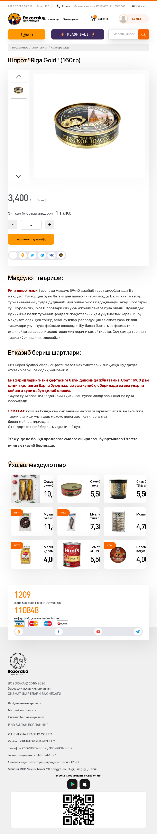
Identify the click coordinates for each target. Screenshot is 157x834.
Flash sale (78, 34)
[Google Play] (72, 784)
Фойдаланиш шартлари (24, 703)
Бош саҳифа (20, 47)
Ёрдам (63, 6)
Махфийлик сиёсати (22, 710)
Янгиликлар (51, 19)
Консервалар (60, 47)
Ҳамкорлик (71, 19)
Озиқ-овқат (39, 47)
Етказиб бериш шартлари (26, 717)
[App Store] (85, 784)
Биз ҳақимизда (31, 19)
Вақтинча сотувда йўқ (31, 239)
